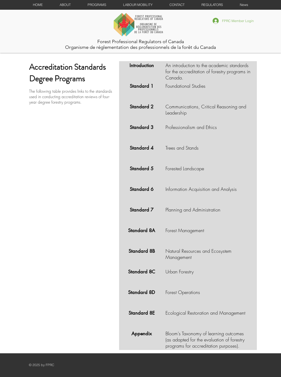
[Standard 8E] (141, 313)
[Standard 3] (141, 127)
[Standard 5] (141, 168)
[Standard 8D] (141, 292)
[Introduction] (141, 65)
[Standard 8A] (141, 230)
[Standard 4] (141, 148)
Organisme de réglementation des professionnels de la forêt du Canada (140, 47)
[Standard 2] (141, 106)
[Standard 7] (141, 210)
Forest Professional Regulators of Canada (140, 41)
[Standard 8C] (141, 271)
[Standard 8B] (141, 251)
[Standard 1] (141, 86)
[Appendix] (141, 333)
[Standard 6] (141, 189)
